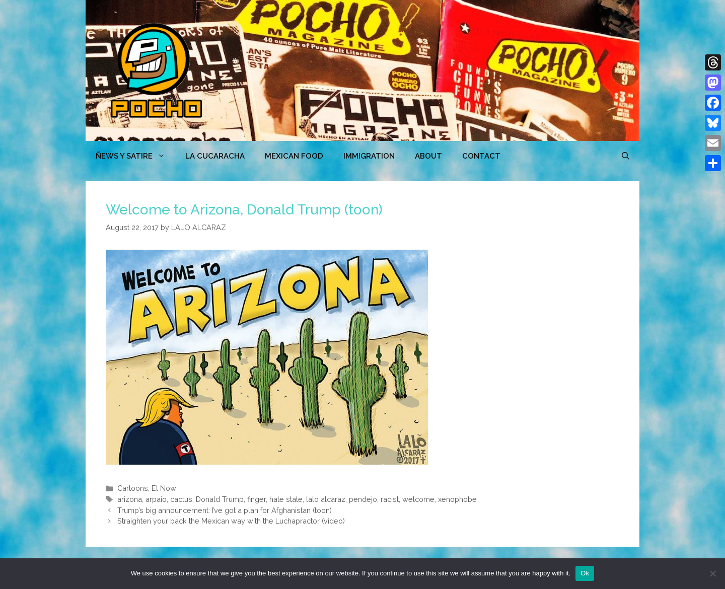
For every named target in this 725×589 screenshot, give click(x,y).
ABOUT (428, 156)
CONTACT (481, 156)
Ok (585, 573)
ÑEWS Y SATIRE (135, 156)
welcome (418, 499)
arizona (129, 499)
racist (390, 499)
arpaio (156, 499)
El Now (164, 488)
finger (256, 499)
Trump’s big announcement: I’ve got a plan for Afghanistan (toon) (224, 510)
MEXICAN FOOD (294, 156)
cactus (181, 499)
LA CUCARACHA (215, 156)
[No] (712, 573)
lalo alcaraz (325, 499)
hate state (286, 499)
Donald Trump (220, 499)
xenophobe (457, 499)
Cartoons (132, 488)
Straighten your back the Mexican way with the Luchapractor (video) (231, 521)
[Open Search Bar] (625, 156)
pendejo (363, 499)
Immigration (369, 156)
